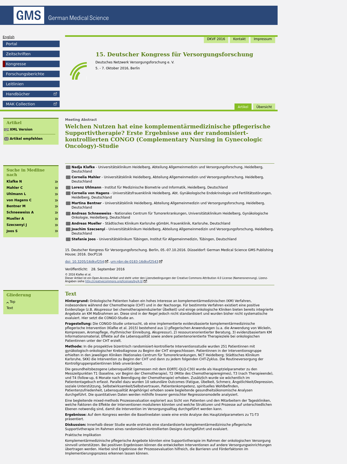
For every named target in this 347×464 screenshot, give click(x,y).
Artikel (243, 107)
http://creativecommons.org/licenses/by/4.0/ (114, 281)
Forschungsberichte (25, 74)
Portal (11, 44)
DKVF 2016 (216, 39)
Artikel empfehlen (26, 139)
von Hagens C (19, 200)
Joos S (12, 231)
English (8, 37)
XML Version (21, 129)
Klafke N (14, 181)
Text (10, 308)
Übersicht (264, 107)
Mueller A (15, 218)
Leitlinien (15, 84)
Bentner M (16, 206)
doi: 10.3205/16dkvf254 (84, 262)
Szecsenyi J (17, 225)
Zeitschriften (18, 54)
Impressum (263, 39)
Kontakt (239, 39)
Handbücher (18, 94)
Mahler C (15, 188)
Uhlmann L (16, 194)
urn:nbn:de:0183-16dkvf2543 (134, 262)
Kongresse (16, 64)
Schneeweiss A (20, 212)
